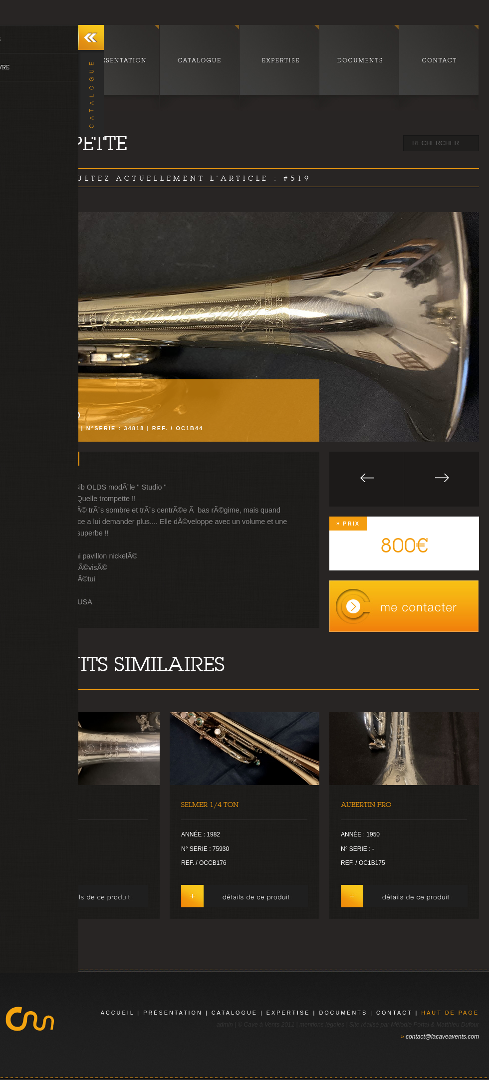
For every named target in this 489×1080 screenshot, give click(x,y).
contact (394, 1013)
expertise (288, 1013)
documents (343, 1013)
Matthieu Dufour (458, 1024)
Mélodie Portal (410, 1024)
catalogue (234, 1013)
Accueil (118, 1013)
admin (225, 1024)
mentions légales (321, 1024)
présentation (173, 1013)
